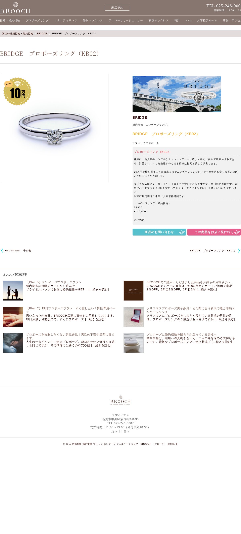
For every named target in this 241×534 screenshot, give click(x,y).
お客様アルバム (207, 20)
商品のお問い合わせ (159, 232)
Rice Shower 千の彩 (17, 250)
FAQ (189, 20)
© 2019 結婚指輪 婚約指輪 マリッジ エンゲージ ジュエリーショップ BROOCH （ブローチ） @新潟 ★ (120, 444)
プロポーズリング (37, 20)
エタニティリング (65, 20)
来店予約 (117, 7)
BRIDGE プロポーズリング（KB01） (213, 250)
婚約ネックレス (93, 20)
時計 (177, 20)
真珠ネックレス (159, 20)
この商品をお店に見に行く (214, 232)
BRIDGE (140, 117)
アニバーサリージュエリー (126, 20)
